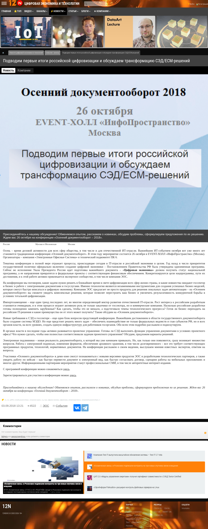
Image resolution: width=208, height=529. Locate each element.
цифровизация (63, 400)
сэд (42, 400)
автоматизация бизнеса (74, 400)
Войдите (5, 436)
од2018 (12, 400)
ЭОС (46, 405)
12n (6, 506)
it (99, 400)
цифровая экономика (53, 400)
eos (8, 400)
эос (5, 400)
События (61, 405)
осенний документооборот (21, 400)
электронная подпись (35, 400)
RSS (205, 433)
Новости (9, 444)
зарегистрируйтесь (18, 436)
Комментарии (12, 426)
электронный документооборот (90, 400)
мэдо (45, 400)
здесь (66, 369)
